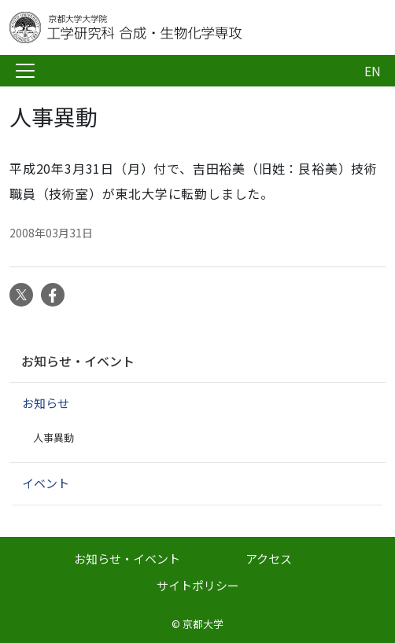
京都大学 (203, 623)
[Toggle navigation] (25, 70)
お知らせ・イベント (78, 360)
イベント (45, 483)
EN (372, 70)
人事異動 (53, 437)
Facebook (53, 295)
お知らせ (45, 403)
